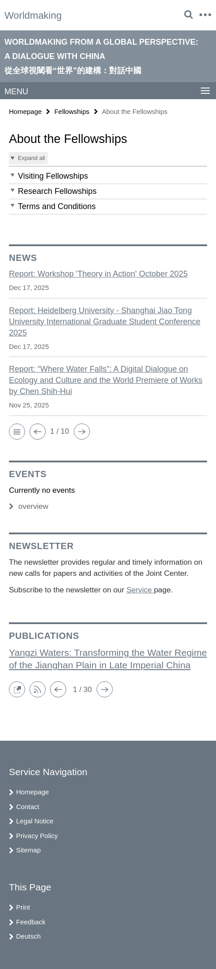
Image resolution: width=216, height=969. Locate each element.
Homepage (25, 111)
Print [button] (23, 907)
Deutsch (28, 936)
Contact (27, 806)
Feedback (31, 922)
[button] (108, 176)
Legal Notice (34, 821)
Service (140, 590)
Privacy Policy (37, 835)
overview (28, 506)
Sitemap (28, 850)
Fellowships (71, 111)
